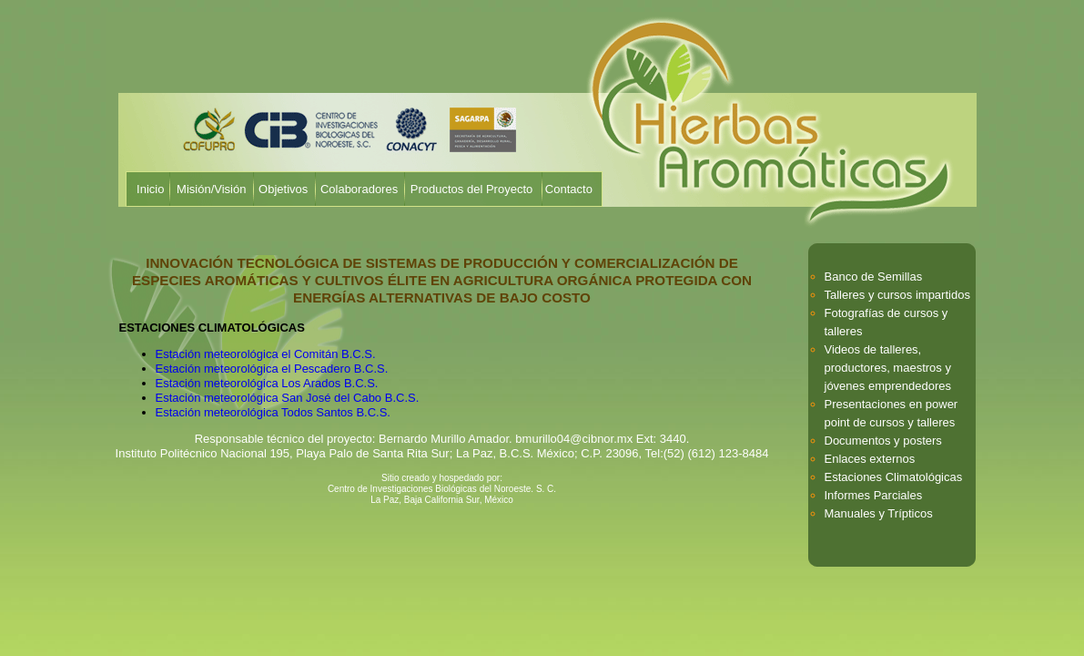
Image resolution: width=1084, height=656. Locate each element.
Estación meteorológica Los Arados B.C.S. (267, 383)
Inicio (150, 189)
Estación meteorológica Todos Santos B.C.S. (273, 412)
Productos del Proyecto (471, 189)
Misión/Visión (211, 189)
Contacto (569, 189)
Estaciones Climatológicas (894, 477)
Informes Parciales (874, 495)
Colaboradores (359, 189)
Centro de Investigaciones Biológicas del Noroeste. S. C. (442, 489)
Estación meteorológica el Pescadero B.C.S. (272, 368)
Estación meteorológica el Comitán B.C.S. (266, 354)
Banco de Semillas (874, 276)
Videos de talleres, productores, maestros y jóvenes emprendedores (888, 368)
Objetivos (283, 189)
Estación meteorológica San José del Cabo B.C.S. (288, 398)
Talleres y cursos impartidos (897, 295)
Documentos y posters (883, 440)
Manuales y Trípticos (879, 513)
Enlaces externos (870, 459)
